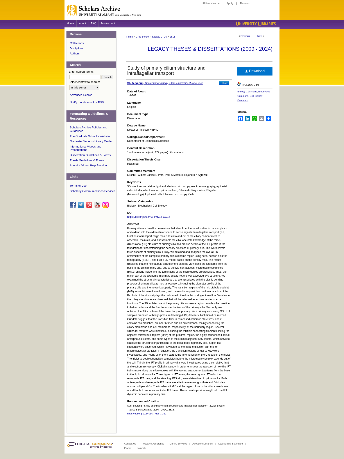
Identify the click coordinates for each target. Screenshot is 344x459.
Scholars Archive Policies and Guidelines (88, 129)
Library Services (179, 443)
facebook (73, 205)
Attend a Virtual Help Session (88, 165)
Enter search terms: (81, 71)
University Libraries (255, 23)
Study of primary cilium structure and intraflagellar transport (166, 70)
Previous (245, 36)
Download (255, 71)
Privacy (128, 448)
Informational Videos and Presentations (85, 148)
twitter (81, 205)
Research (245, 3)
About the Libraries (202, 443)
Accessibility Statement (231, 443)
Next (259, 36)
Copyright (141, 448)
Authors (75, 53)
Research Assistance (153, 443)
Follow (224, 83)
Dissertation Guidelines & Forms (90, 155)
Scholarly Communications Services (92, 191)
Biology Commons (247, 91)
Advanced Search (81, 95)
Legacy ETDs (159, 36)
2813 (172, 36)
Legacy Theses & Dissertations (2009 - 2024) (210, 49)
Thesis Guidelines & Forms (87, 160)
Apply (230, 3)
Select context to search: (84, 82)
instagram (106, 205)
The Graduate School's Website (90, 136)
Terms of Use (78, 185)
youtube (98, 205)
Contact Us (130, 443)
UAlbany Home (211, 3)
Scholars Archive (172, 12)
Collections (77, 43)
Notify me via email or (87, 102)
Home (129, 36)
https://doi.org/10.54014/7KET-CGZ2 (148, 216)
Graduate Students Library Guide (91, 141)
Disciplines (76, 48)
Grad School (142, 36)
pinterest (90, 205)
